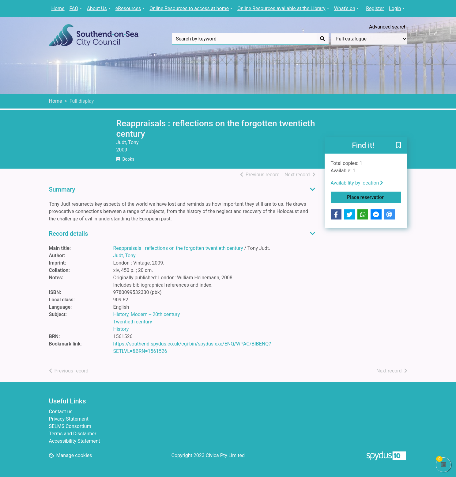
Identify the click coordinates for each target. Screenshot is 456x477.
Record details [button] (68, 233)
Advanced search (387, 27)
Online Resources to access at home (189, 8)
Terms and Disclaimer (72, 434)
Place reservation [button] (374, 196)
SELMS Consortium (70, 426)
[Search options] (369, 39)
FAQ (74, 8)
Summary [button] (62, 189)
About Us (97, 8)
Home (58, 8)
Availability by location (357, 183)
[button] (398, 146)
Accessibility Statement (74, 441)
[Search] (322, 39)
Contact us (61, 411)
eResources (128, 8)
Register (375, 8)
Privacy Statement (69, 419)
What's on (344, 8)
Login (395, 8)
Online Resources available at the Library (281, 8)
